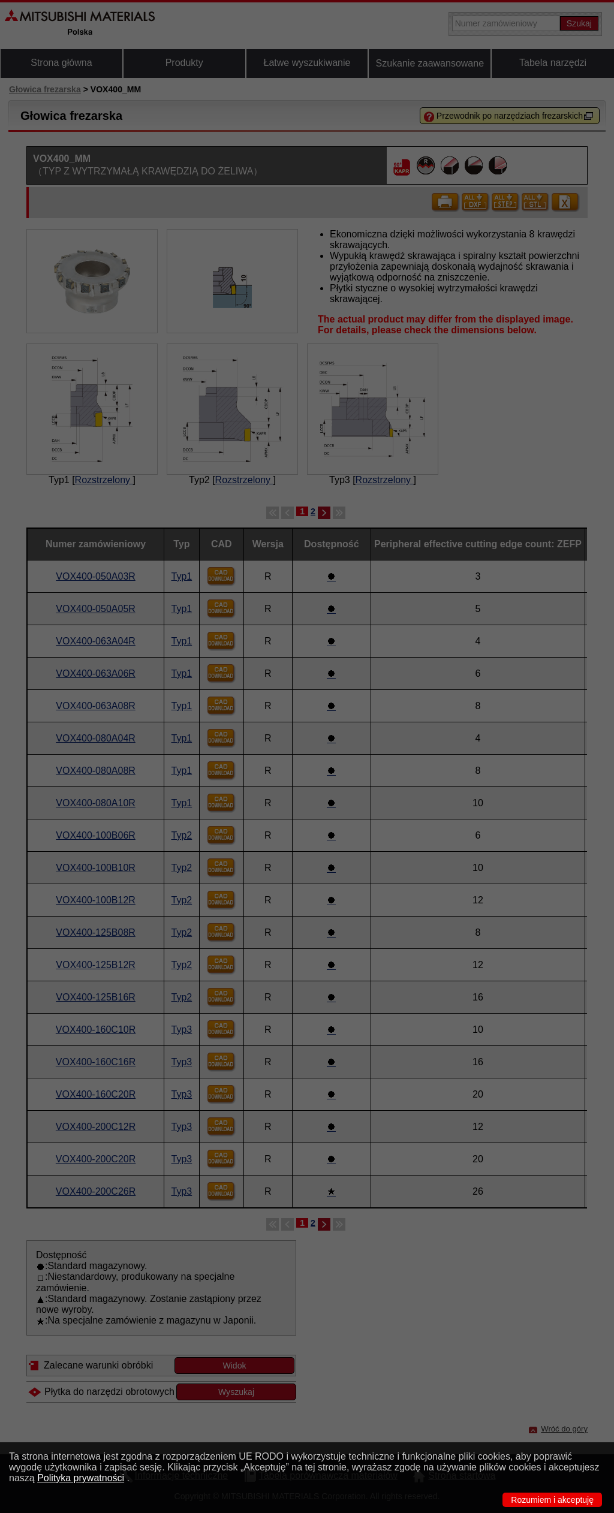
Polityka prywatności (80, 1478)
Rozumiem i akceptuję (552, 1500)
